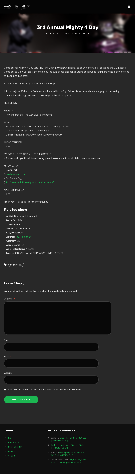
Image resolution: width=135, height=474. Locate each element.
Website (8, 373)
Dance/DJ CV (13, 442)
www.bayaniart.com (15, 174)
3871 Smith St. (24, 236)
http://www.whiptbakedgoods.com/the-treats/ (29, 182)
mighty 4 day (16, 264)
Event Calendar (15, 447)
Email (7, 356)
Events (85, 33)
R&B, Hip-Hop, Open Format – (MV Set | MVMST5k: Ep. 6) (67, 453)
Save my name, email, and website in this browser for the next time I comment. (45, 389)
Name (7, 340)
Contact (11, 455)
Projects (11, 451)
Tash (53, 445)
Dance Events (72, 33)
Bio (9, 438)
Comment (9, 298)
